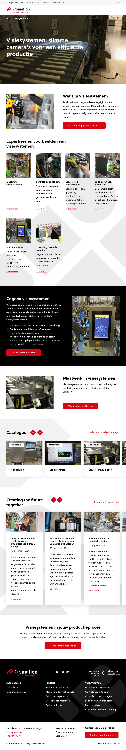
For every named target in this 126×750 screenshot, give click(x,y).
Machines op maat (16, 691)
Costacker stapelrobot (57, 696)
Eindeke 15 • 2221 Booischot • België (24, 728)
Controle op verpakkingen (98, 696)
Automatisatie (13, 682)
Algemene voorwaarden (37, 743)
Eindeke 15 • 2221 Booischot (54, 2)
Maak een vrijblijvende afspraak (84, 125)
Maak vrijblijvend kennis (80, 405)
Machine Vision (93, 705)
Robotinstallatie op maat (58, 687)
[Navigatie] (117, 10)
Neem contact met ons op (63, 645)
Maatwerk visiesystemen (97, 687)
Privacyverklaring (64, 732)
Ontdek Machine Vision (23, 352)
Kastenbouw (12, 687)
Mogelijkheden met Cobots (60, 691)
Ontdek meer (12, 209)
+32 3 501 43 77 (33, 2)
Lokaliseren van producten (98, 700)
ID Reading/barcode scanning (100, 709)
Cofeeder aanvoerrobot (58, 700)
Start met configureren (101, 735)
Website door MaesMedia (109, 743)
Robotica (50, 682)
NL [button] (117, 2)
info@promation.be (14, 2)
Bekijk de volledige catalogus (104, 432)
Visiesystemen (93, 682)
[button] (33, 432)
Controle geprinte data (96, 691)
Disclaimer (61, 735)
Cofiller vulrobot (54, 705)
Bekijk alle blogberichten (106, 502)
